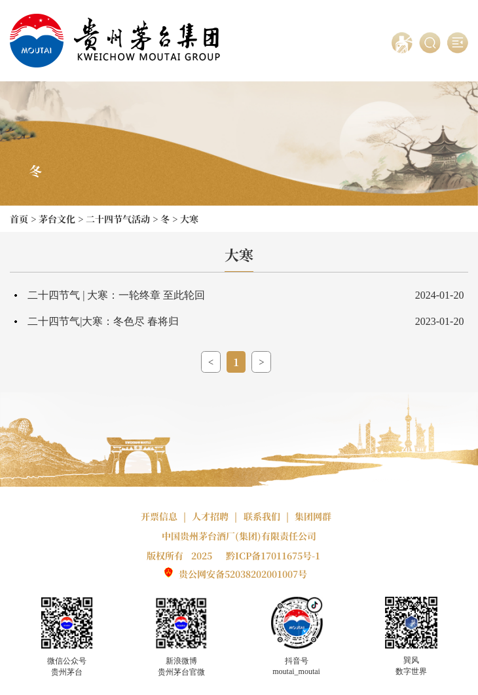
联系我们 (262, 516)
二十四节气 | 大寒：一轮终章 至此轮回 (116, 295)
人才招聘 (210, 516)
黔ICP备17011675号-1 (273, 555)
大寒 (189, 218)
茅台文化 (57, 218)
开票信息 (159, 516)
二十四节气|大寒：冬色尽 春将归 (103, 321)
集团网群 (313, 516)
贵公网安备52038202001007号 (243, 573)
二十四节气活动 (118, 218)
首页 (19, 218)
